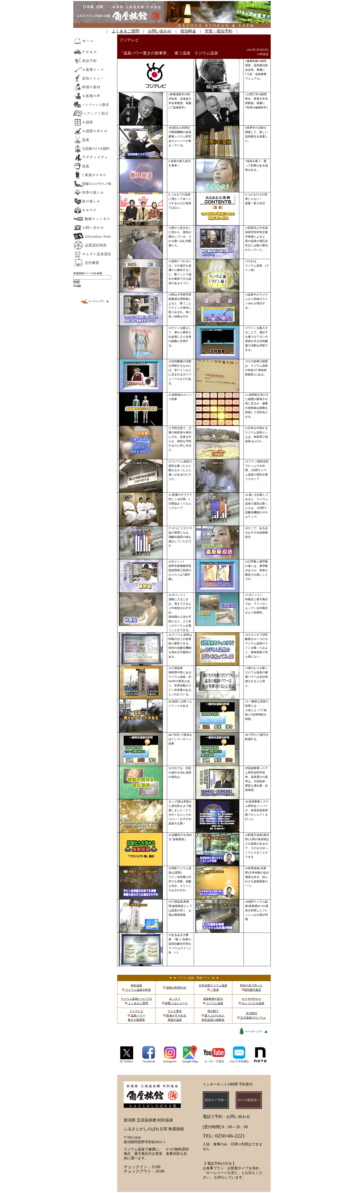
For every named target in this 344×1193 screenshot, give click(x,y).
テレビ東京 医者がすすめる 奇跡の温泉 (174, 1015)
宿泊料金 (188, 31)
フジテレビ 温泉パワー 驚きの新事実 (136, 1015)
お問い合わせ (160, 31)
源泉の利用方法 (174, 987)
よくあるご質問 (125, 31)
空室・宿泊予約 (218, 31)
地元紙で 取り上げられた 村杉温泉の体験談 (213, 1015)
